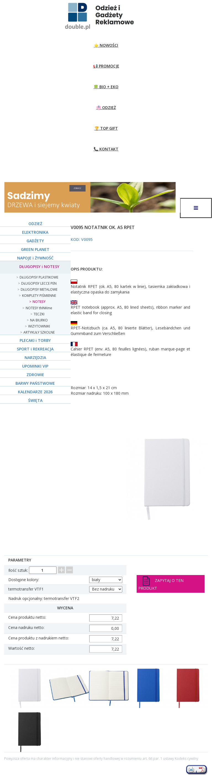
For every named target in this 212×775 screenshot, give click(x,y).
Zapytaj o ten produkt (161, 583)
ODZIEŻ (35, 223)
